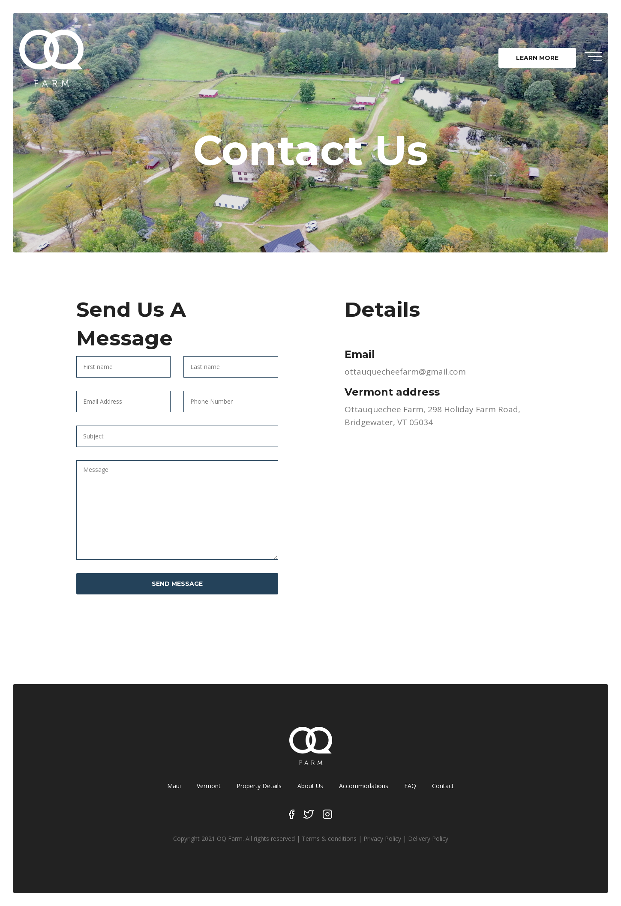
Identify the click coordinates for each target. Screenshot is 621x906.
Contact (443, 786)
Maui (174, 786)
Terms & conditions (329, 838)
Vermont (209, 786)
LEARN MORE (537, 58)
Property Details (259, 786)
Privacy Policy (382, 838)
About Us (310, 786)
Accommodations (363, 786)
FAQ (410, 786)
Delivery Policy (428, 838)
